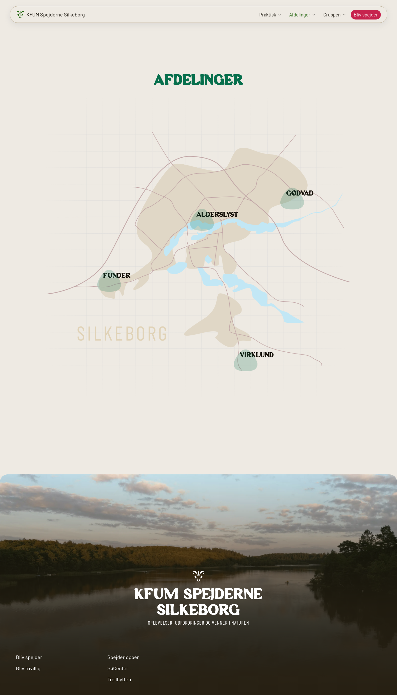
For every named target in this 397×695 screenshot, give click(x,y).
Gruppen (332, 14)
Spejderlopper (123, 657)
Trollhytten (119, 679)
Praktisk (267, 14)
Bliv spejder (366, 14)
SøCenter (117, 668)
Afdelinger (299, 14)
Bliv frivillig (28, 668)
